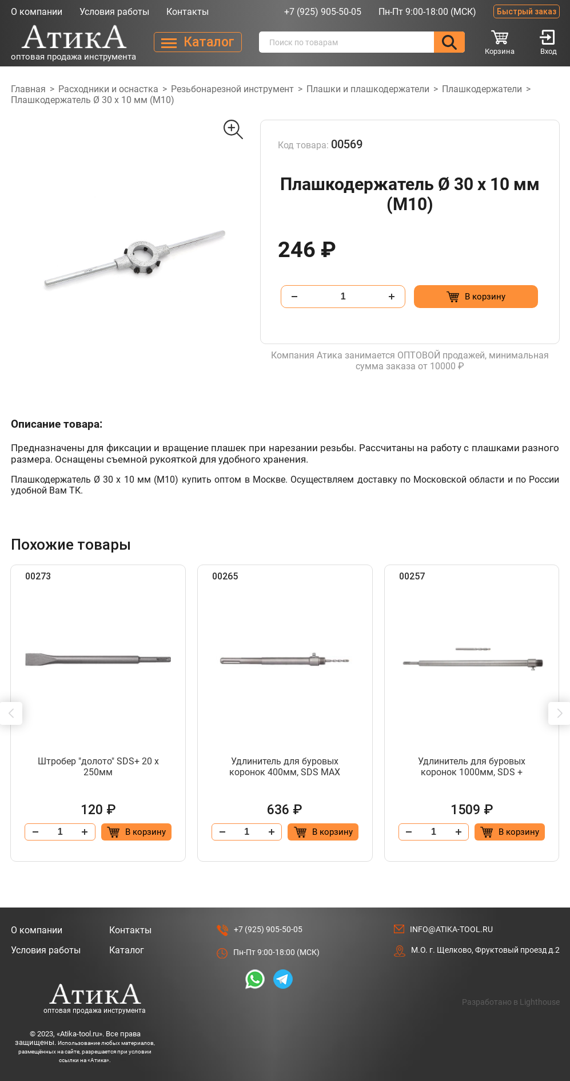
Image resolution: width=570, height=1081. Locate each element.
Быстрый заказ (526, 11)
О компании (36, 11)
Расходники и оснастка (108, 89)
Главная (28, 89)
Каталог (126, 950)
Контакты (187, 11)
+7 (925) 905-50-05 (322, 11)
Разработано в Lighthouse (511, 1002)
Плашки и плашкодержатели (367, 89)
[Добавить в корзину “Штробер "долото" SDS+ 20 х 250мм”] (136, 832)
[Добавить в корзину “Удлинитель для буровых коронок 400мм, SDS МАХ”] (323, 832)
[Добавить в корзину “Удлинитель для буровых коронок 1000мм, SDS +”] (510, 832)
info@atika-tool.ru (451, 929)
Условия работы (114, 11)
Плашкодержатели (482, 89)
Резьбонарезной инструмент (232, 89)
